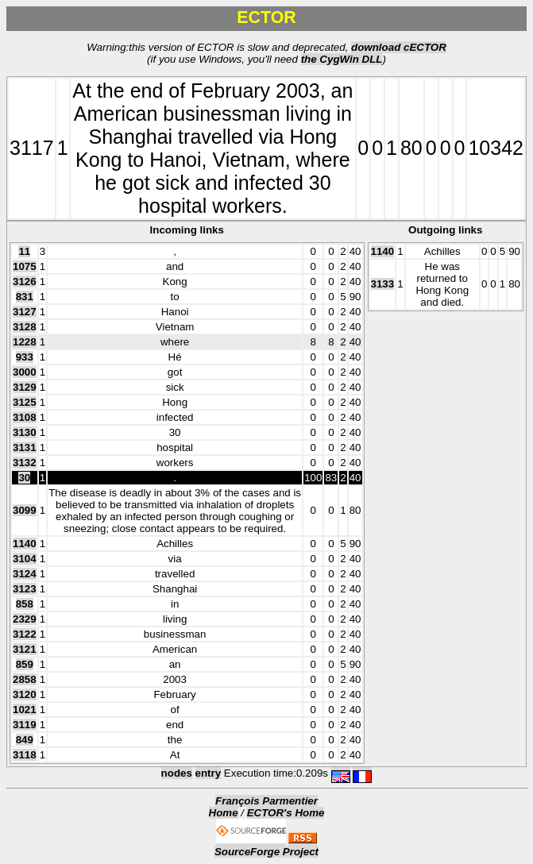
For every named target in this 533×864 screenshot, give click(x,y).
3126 (25, 281)
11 (24, 251)
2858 (25, 679)
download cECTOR (398, 47)
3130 (25, 432)
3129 (25, 387)
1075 (25, 266)
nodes (176, 773)
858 (24, 604)
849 (24, 740)
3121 (25, 649)
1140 (25, 544)
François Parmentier (266, 801)
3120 (25, 694)
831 (24, 297)
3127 (25, 312)
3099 (25, 510)
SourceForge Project (266, 852)
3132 (25, 463)
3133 (383, 284)
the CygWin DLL (342, 59)
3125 (25, 402)
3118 (25, 755)
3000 (25, 372)
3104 (25, 559)
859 (24, 664)
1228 (25, 342)
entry (208, 773)
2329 (25, 619)
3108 (25, 417)
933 (24, 357)
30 (24, 478)
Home (223, 813)
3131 (25, 447)
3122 (25, 634)
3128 (25, 327)
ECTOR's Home (286, 813)
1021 (25, 710)
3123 (25, 589)
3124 (25, 574)
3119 (25, 725)
